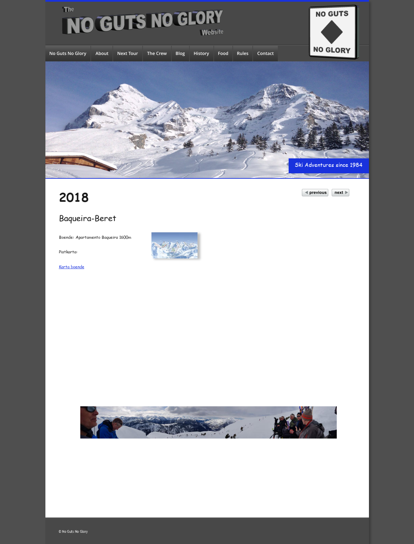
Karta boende (71, 267)
